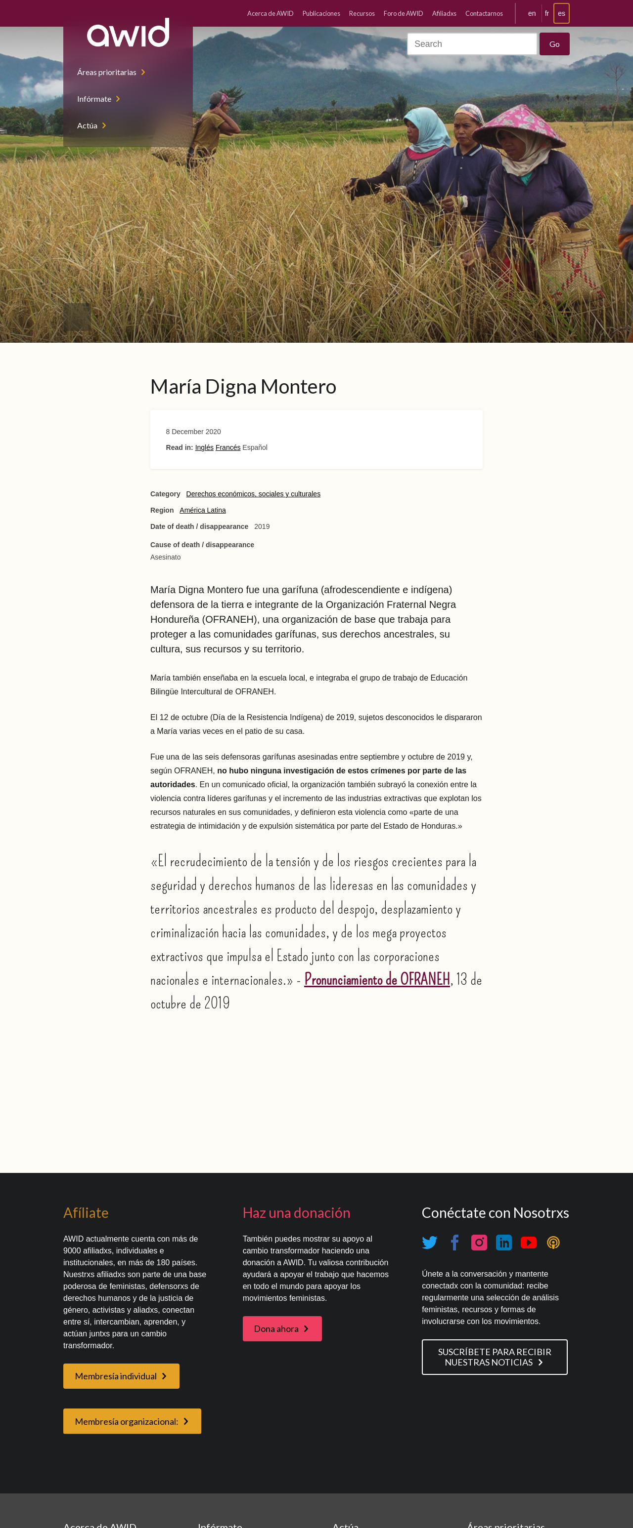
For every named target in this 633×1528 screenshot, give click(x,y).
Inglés (204, 447)
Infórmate (94, 98)
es (561, 13)
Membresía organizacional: (127, 1421)
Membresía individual (116, 1375)
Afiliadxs (444, 13)
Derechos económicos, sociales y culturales (253, 494)
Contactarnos (484, 13)
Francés (228, 447)
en (532, 13)
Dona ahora (276, 1328)
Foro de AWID (403, 13)
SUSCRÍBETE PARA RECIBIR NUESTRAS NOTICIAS (494, 1356)
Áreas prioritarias (106, 72)
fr (547, 13)
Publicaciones (321, 13)
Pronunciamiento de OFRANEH (377, 979)
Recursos (362, 13)
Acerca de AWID (270, 13)
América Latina (203, 510)
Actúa (87, 125)
